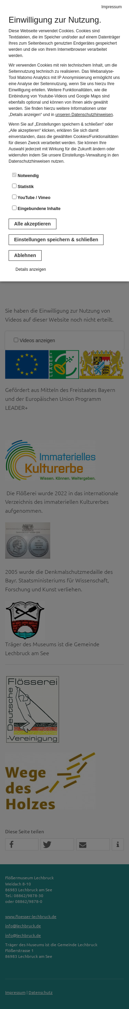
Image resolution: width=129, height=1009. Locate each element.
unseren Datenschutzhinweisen (84, 114)
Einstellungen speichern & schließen (56, 239)
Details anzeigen (30, 269)
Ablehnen (25, 255)
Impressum (111, 6)
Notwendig (25, 175)
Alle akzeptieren (32, 224)
